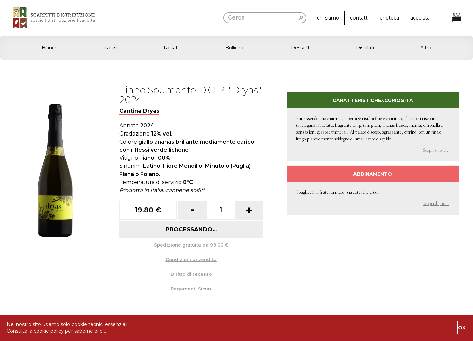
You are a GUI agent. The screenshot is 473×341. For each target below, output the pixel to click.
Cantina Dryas (139, 111)
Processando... (191, 229)
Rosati (171, 48)
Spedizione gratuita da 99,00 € (191, 245)
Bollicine (235, 48)
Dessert (300, 48)
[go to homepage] (47, 18)
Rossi (111, 48)
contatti (359, 18)
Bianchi (50, 48)
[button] (236, 48)
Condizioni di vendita (191, 259)
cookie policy (49, 331)
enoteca (389, 18)
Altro (425, 48)
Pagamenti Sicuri (191, 288)
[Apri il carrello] (456, 17)
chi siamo (328, 18)
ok (462, 328)
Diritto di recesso (191, 274)
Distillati (365, 48)
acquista (420, 18)
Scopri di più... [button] (436, 150)
